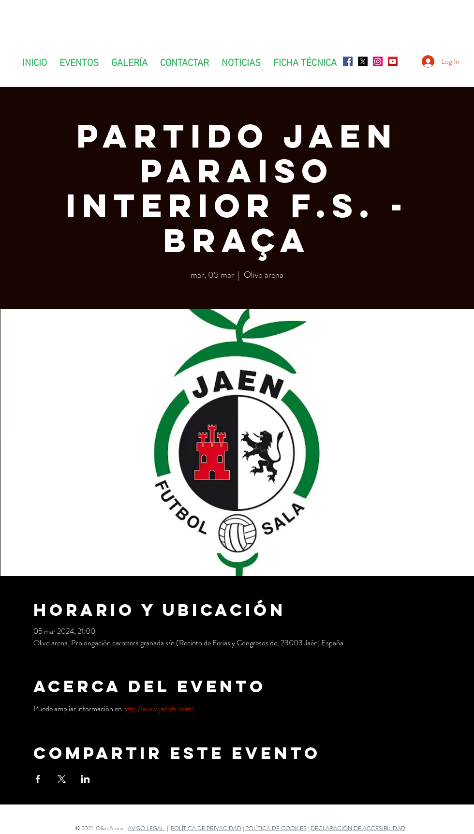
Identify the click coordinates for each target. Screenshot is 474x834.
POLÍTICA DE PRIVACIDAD (206, 828)
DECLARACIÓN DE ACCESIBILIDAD (358, 828)
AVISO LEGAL (146, 828)
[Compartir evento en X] (61, 779)
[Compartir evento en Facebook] (38, 779)
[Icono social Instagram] (378, 61)
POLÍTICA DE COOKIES (276, 828)
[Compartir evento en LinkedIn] (85, 779)
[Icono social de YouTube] (393, 61)
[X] (363, 61)
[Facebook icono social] (348, 61)
